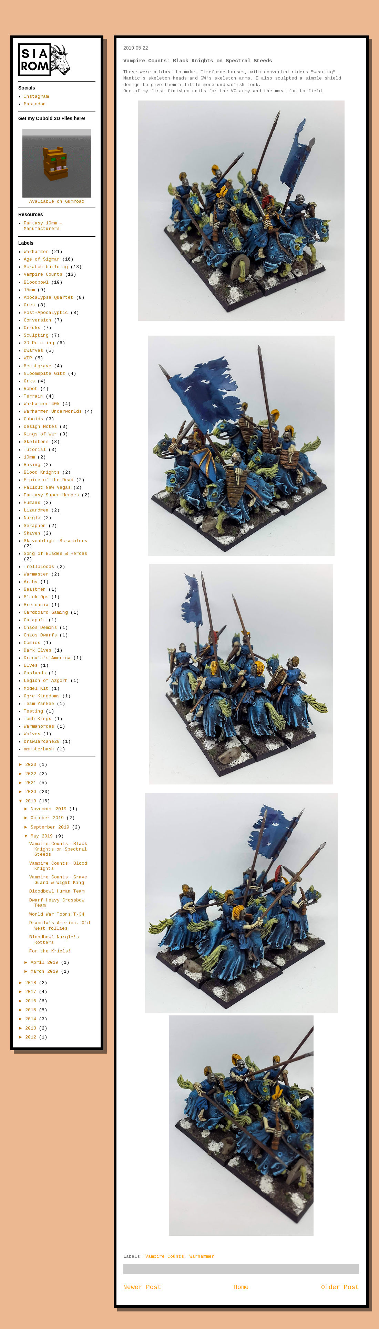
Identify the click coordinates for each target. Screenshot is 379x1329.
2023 (32, 764)
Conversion (37, 320)
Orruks (32, 327)
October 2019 (48, 818)
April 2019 (46, 962)
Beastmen (35, 589)
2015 (32, 1010)
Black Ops (36, 597)
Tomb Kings (37, 718)
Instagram (36, 96)
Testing (33, 711)
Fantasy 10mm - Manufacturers (43, 226)
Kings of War (40, 434)
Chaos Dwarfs (40, 635)
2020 (32, 791)
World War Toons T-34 (56, 914)
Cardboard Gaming (46, 612)
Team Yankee (39, 703)
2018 (32, 982)
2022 (32, 774)
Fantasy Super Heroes (51, 495)
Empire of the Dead (48, 480)
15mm (29, 290)
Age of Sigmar (42, 259)
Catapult (35, 620)
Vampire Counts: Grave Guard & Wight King (58, 880)
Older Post (340, 1287)
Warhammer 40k (42, 404)
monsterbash (39, 749)
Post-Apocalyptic (46, 312)
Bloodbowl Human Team (56, 891)
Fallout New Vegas (47, 487)
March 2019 (46, 971)
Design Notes (40, 426)
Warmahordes (39, 726)
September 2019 (51, 827)
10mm (29, 457)
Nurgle (32, 517)
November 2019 (50, 809)
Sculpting (36, 335)
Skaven (32, 533)
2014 (32, 1019)
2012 (32, 1037)
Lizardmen (36, 510)
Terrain (33, 396)
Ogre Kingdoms (42, 696)
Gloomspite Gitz (44, 373)
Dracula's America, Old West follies (59, 925)
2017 (32, 991)
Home (241, 1287)
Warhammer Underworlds (53, 411)
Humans (32, 502)
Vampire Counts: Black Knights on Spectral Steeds (58, 849)
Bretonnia (36, 605)
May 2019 (43, 836)
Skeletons (36, 441)
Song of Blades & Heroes (55, 553)
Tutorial (35, 449)
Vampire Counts (164, 1256)
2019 (32, 801)
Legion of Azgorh (46, 680)
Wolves (32, 734)
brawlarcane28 (42, 741)
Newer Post (142, 1287)
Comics (32, 642)
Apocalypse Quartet (48, 297)
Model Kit (36, 688)
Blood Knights (42, 472)
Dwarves (33, 350)
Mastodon (35, 104)
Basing (32, 464)
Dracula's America (47, 658)
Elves (31, 665)
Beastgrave (37, 366)
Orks (29, 381)
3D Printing (39, 343)
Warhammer (202, 1256)
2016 (32, 1001)
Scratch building (46, 267)
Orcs (29, 305)
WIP (28, 358)
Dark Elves (37, 650)
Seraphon (35, 525)
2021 (32, 782)
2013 (32, 1028)
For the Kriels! (50, 951)
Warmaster (36, 574)
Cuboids (33, 419)
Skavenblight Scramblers (55, 541)
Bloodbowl (36, 282)
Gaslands (35, 673)
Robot (31, 388)
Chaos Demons (40, 627)
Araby (31, 581)
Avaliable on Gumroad (56, 199)
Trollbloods (39, 566)
